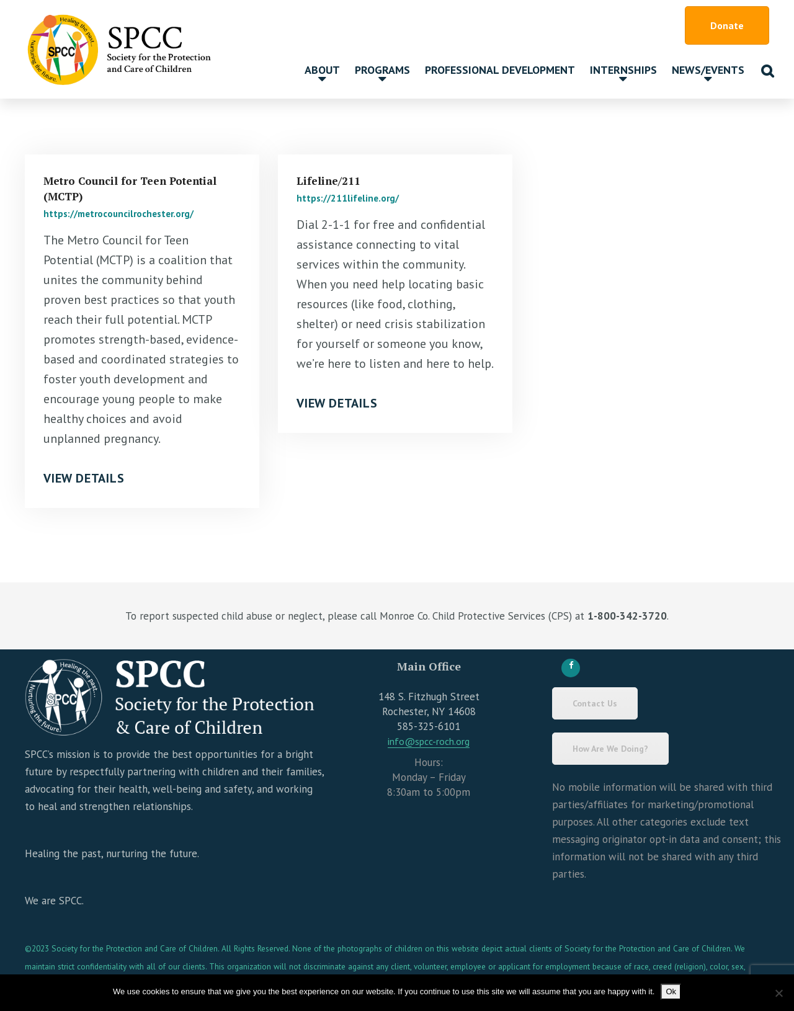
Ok (671, 991)
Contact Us (595, 703)
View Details (84, 478)
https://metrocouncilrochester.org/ (118, 214)
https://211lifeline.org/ (348, 198)
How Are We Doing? (610, 748)
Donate (727, 25)
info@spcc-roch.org (429, 741)
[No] (778, 993)
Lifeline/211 (328, 181)
